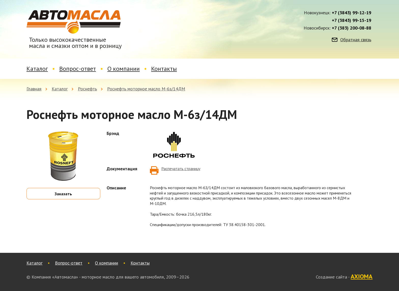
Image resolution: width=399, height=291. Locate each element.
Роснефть (87, 89)
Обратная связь (355, 39)
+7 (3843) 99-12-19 (351, 12)
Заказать (63, 193)
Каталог (37, 69)
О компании (123, 69)
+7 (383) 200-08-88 (351, 28)
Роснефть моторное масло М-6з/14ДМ (146, 89)
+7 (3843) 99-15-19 (351, 20)
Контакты (164, 69)
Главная (33, 89)
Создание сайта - (344, 276)
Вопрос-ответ (77, 69)
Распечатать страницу (180, 168)
